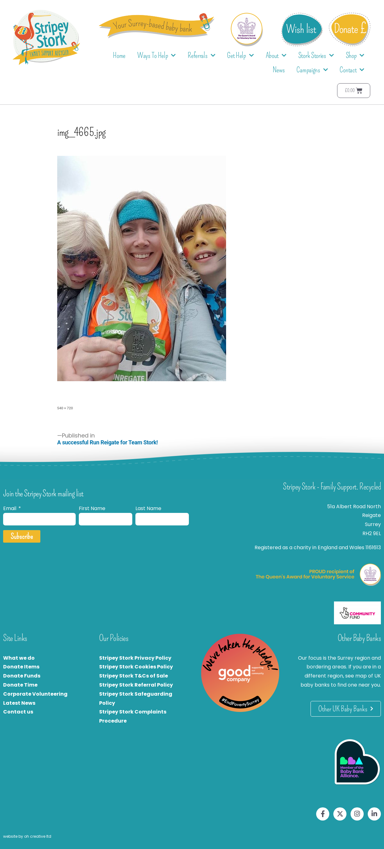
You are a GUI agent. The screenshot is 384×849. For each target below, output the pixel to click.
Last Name (148, 508)
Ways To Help (156, 55)
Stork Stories (316, 55)
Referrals (201, 55)
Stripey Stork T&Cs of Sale (133, 675)
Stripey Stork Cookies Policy (136, 666)
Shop (355, 55)
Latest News (19, 703)
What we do (19, 658)
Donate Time (20, 684)
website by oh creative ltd (27, 836)
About (276, 55)
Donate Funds (21, 675)
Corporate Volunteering (35, 694)
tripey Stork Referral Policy (137, 684)
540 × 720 (65, 408)
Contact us (18, 711)
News (279, 69)
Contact (352, 70)
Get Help (240, 55)
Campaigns (312, 70)
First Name (92, 508)
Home (119, 55)
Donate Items (21, 666)
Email (10, 508)
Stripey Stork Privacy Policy (135, 658)
